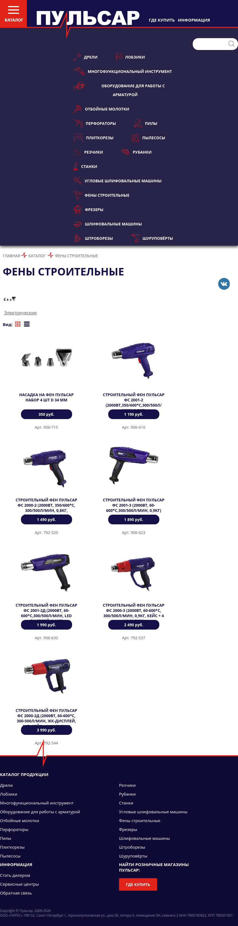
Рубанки (136, 152)
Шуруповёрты (152, 238)
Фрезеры (88, 209)
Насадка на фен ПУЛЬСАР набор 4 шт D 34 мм (46, 397)
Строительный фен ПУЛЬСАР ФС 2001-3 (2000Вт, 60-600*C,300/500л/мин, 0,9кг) (133, 505)
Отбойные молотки (101, 109)
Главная (11, 255)
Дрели (85, 57)
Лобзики (130, 57)
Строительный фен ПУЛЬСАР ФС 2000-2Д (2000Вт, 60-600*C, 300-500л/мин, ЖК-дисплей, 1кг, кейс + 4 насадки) (46, 718)
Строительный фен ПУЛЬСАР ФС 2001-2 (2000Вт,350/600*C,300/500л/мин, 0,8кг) (133, 402)
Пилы (145, 123)
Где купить (138, 884)
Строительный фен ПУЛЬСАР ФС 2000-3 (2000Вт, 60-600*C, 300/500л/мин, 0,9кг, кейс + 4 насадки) (133, 613)
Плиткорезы (93, 137)
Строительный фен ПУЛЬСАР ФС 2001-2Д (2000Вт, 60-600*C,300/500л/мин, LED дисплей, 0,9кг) (46, 613)
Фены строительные (101, 195)
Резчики (88, 152)
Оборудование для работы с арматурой (119, 89)
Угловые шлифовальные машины (117, 181)
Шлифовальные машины (107, 224)
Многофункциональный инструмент (122, 71)
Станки (85, 166)
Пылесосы (148, 137)
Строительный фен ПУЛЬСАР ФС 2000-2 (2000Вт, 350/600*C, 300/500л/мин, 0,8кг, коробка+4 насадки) (46, 507)
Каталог (37, 255)
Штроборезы (93, 238)
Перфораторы (94, 123)
